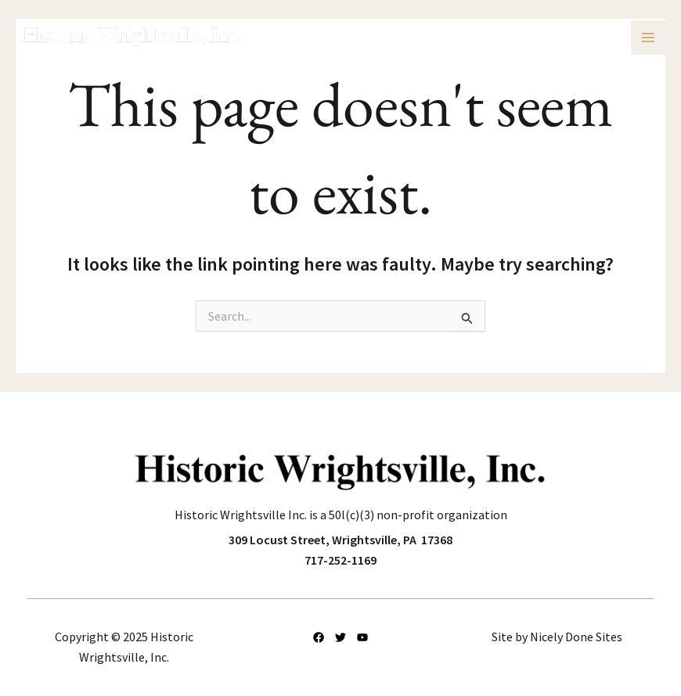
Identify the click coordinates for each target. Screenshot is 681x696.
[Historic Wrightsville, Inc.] (133, 37)
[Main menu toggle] (648, 37)
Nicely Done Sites (576, 636)
